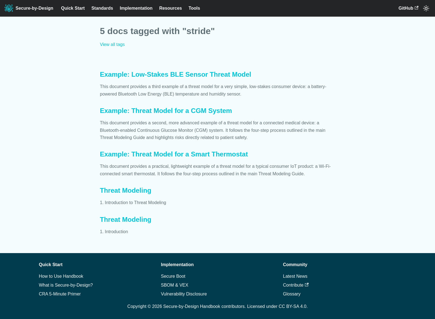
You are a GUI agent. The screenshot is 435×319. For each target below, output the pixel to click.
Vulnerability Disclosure (184, 294)
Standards (102, 8)
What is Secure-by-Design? (66, 285)
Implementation (136, 8)
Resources (170, 8)
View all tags (112, 44)
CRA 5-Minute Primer (60, 294)
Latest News (295, 276)
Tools (194, 8)
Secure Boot (173, 276)
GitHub (408, 8)
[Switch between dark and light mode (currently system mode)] (426, 8)
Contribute (295, 285)
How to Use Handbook (61, 276)
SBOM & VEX (174, 285)
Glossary (291, 294)
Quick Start (73, 8)
